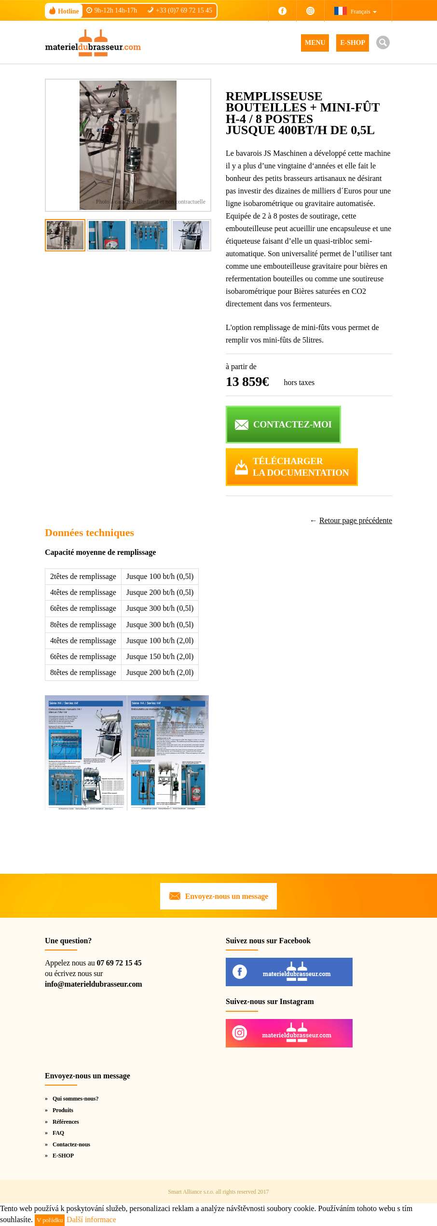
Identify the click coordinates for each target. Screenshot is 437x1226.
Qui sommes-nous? (75, 1098)
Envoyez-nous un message (226, 896)
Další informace (91, 1219)
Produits (63, 1110)
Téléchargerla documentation (301, 467)
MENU (315, 42)
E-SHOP (352, 42)
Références (66, 1121)
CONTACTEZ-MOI (292, 424)
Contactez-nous (71, 1144)
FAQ (58, 1133)
